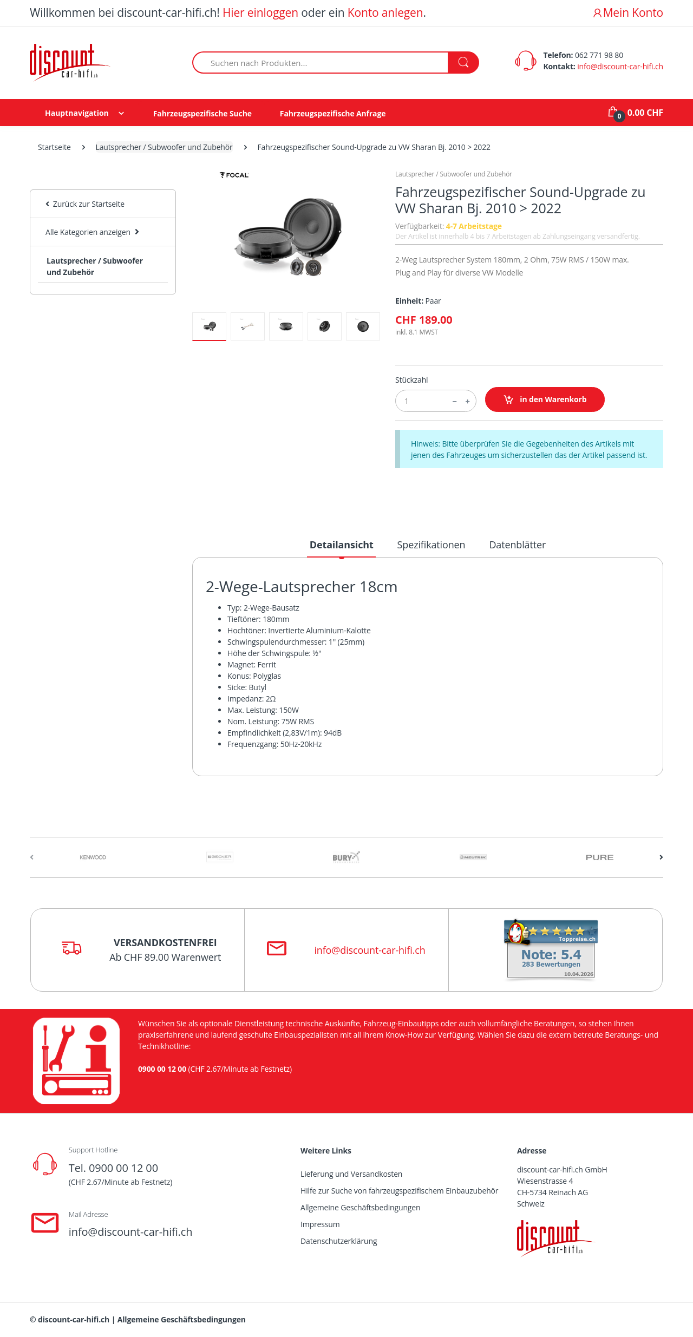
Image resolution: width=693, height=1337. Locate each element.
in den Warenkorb (545, 399)
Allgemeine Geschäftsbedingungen (360, 1207)
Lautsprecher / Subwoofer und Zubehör (164, 147)
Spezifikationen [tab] (431, 544)
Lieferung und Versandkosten (351, 1174)
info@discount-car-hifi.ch (620, 66)
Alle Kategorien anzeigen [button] (87, 232)
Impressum (320, 1224)
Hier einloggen (260, 12)
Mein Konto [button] (627, 12)
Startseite (54, 147)
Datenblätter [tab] (517, 544)
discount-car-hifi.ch (73, 1319)
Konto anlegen (385, 12)
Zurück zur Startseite (85, 204)
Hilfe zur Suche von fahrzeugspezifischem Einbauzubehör (399, 1190)
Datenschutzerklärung (338, 1241)
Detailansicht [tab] (342, 544)
